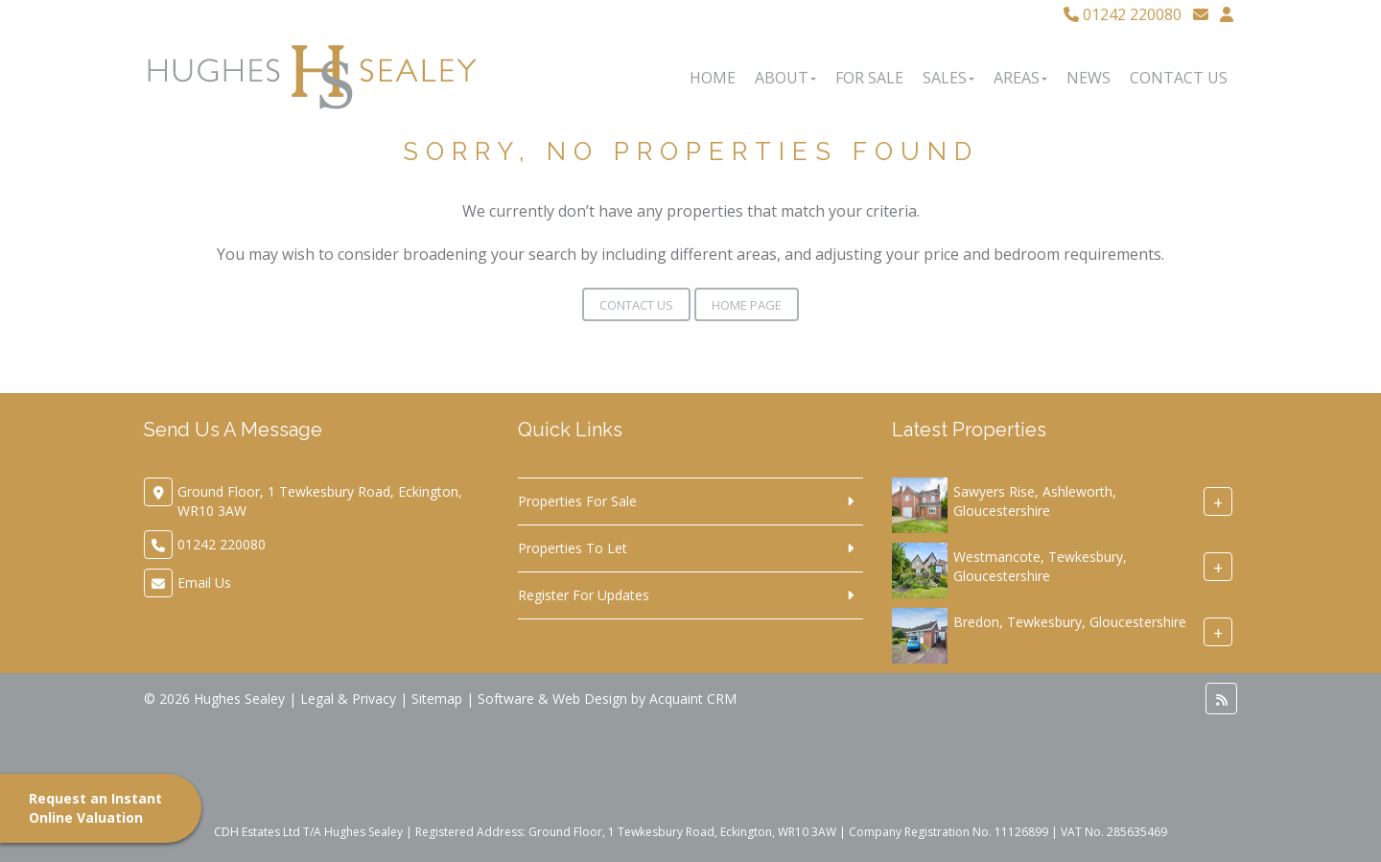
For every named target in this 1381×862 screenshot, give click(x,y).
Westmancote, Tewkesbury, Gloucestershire (1040, 566)
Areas (1020, 77)
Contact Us (1179, 77)
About (785, 77)
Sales (948, 77)
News (1088, 77)
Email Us (204, 582)
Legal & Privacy (348, 698)
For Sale (869, 77)
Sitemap (436, 698)
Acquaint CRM (693, 698)
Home (713, 77)
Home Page (747, 305)
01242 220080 (1123, 14)
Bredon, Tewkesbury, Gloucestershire (1069, 622)
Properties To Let (572, 548)
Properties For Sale (577, 501)
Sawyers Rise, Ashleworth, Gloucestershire (1034, 501)
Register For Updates (583, 595)
